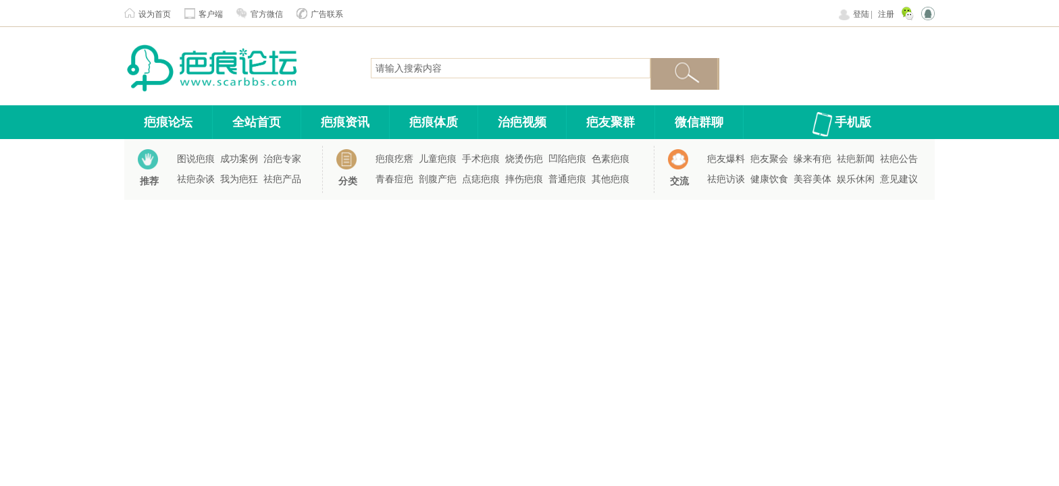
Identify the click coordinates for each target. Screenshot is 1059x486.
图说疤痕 (196, 159)
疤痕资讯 (345, 122)
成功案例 (239, 159)
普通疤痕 (567, 179)
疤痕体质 (433, 122)
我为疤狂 (239, 179)
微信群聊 (699, 122)
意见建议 (899, 179)
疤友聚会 (769, 159)
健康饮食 (769, 179)
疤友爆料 (726, 159)
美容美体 (812, 179)
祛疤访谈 (726, 179)
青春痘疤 (394, 179)
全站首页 (256, 122)
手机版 (853, 122)
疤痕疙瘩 (394, 159)
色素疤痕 (610, 159)
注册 (886, 14)
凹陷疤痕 (567, 159)
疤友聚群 (610, 122)
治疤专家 (282, 159)
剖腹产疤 (438, 179)
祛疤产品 (282, 179)
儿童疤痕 (438, 159)
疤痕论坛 (168, 122)
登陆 (861, 14)
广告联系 (327, 14)
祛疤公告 (899, 159)
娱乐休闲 (856, 179)
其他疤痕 (610, 179)
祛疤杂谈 (196, 179)
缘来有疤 (812, 159)
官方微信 (267, 14)
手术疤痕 (481, 159)
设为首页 (154, 14)
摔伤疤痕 (524, 179)
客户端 (211, 14)
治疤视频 (522, 122)
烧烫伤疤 (524, 159)
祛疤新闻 (856, 159)
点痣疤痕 (481, 179)
